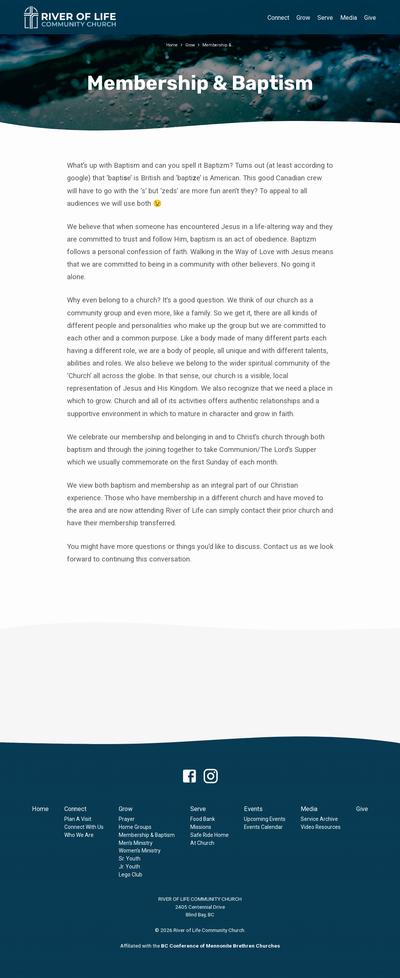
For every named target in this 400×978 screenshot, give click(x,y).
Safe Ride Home (209, 835)
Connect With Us (84, 827)
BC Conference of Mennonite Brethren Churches (220, 946)
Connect (278, 17)
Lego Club (130, 874)
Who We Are (79, 835)
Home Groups (135, 827)
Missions (200, 827)
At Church (202, 843)
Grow (303, 17)
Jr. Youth (129, 867)
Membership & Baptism (147, 835)
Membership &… (220, 45)
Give (370, 17)
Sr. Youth (129, 859)
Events (253, 809)
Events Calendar (263, 827)
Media (348, 17)
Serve (325, 17)
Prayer (127, 819)
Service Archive (319, 819)
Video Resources (321, 827)
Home (169, 45)
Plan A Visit (77, 819)
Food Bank (202, 819)
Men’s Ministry (136, 843)
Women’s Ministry (140, 851)
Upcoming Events (264, 819)
